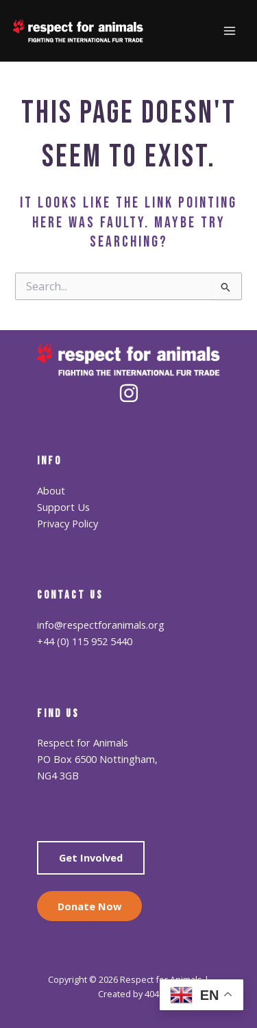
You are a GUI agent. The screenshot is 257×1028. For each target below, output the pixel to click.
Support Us (63, 507)
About (51, 490)
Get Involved (91, 857)
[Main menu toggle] (229, 30)
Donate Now (89, 906)
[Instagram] (129, 393)
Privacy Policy (67, 523)
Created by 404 (128, 994)
